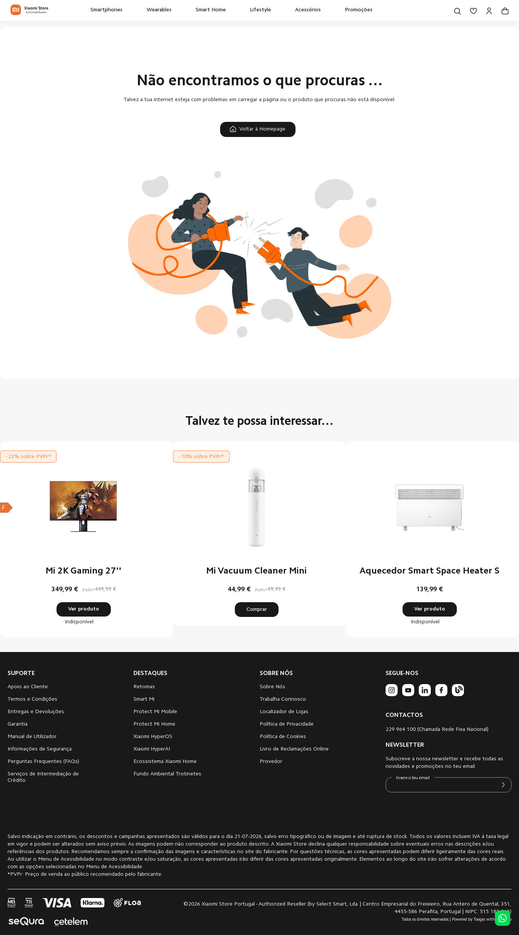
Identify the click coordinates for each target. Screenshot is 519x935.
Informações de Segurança (40, 749)
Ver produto (83, 609)
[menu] (231, 10)
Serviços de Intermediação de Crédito (43, 777)
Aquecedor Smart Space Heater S (429, 571)
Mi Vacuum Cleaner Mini (256, 571)
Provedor (271, 761)
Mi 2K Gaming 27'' (83, 571)
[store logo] (29, 10)
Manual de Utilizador (32, 737)
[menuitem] (106, 10)
